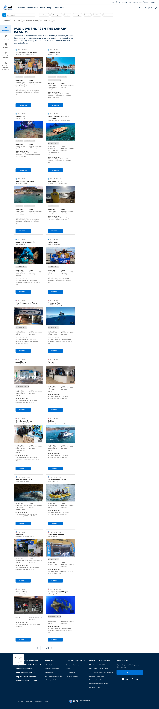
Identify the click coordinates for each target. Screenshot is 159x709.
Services (87, 15)
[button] (136, 48)
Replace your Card (135, 2)
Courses (21, 8)
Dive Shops (5, 28)
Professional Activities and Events (5, 66)
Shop (49, 8)
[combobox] (18, 15)
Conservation (32, 8)
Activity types (56, 15)
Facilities (97, 15)
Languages (77, 15)
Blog (113, 2)
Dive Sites (6, 37)
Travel (42, 8)
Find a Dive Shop (121, 2)
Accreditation (108, 15)
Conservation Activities (6, 55)
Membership (59, 8)
